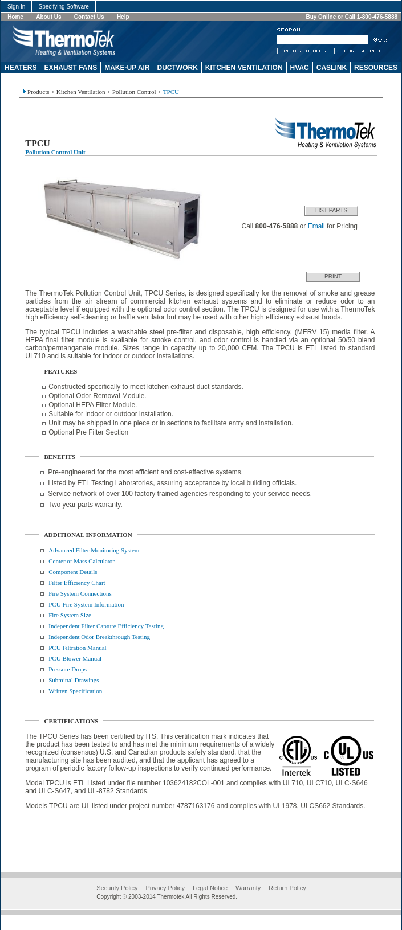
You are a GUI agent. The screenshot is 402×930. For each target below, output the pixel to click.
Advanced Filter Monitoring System (93, 550)
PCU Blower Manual (74, 658)
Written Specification (75, 690)
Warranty (248, 887)
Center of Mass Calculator (81, 561)
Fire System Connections (80, 593)
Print (333, 276)
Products (38, 91)
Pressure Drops (67, 669)
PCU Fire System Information (86, 604)
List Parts (331, 210)
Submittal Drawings (73, 680)
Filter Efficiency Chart (76, 582)
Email (316, 226)
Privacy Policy (164, 887)
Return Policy (287, 887)
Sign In (16, 6)
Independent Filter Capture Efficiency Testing (106, 625)
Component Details (72, 571)
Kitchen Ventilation (80, 91)
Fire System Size (69, 615)
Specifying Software (63, 6)
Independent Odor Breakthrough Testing (99, 636)
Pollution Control (134, 91)
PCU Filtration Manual (77, 647)
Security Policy (116, 887)
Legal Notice (210, 887)
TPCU (171, 91)
